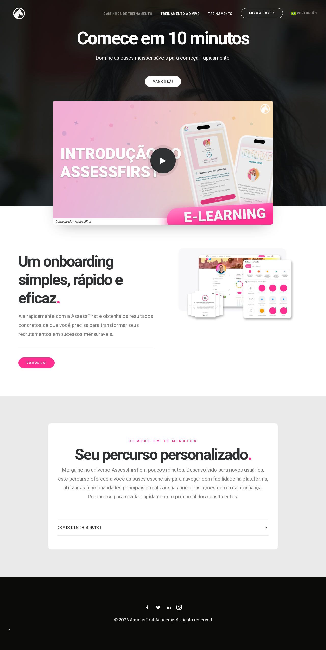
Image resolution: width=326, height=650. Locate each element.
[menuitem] (129, 14)
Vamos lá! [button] (163, 81)
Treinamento (220, 14)
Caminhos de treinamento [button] (127, 14)
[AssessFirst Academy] (15, 13)
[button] (163, 160)
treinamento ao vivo (180, 14)
